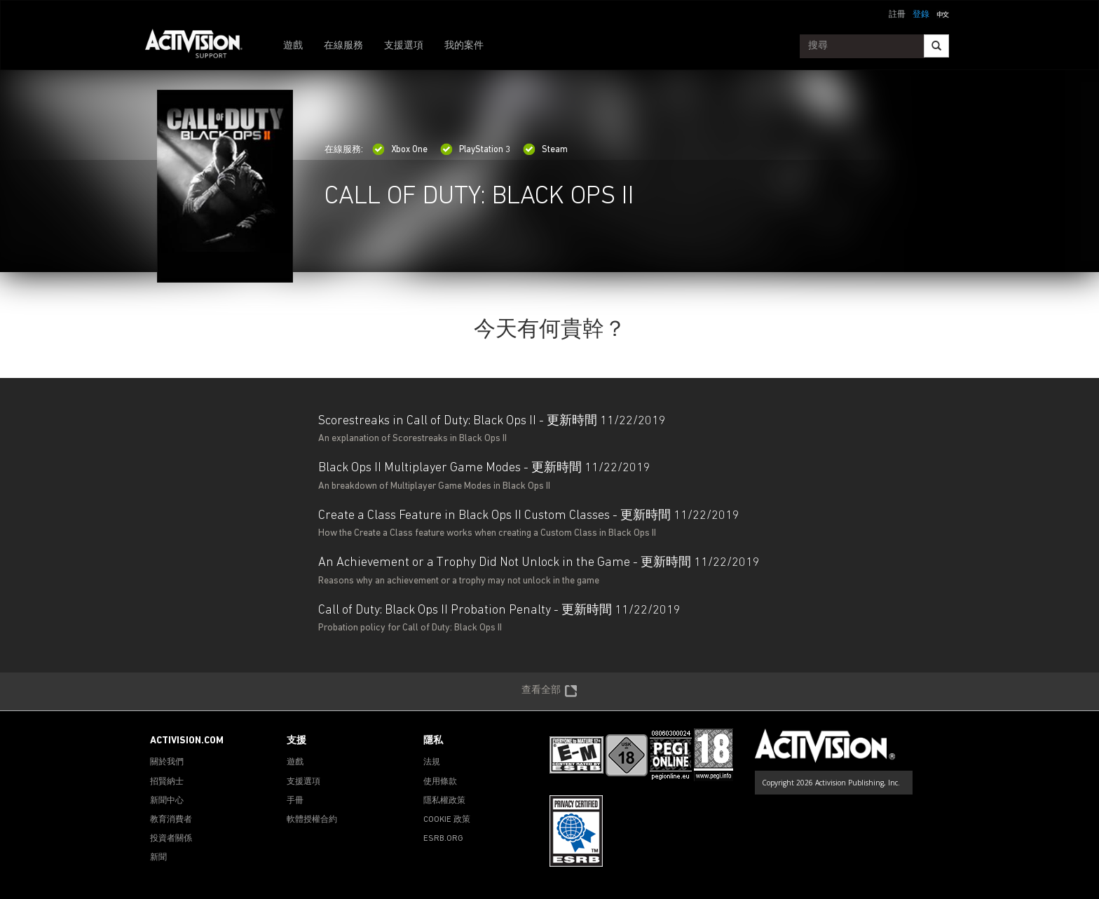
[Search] (936, 46)
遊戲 (293, 46)
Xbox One (400, 149)
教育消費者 (171, 820)
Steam (545, 149)
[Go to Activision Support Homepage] (200, 46)
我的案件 (464, 46)
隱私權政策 (444, 801)
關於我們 (167, 762)
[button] (942, 13)
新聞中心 (167, 801)
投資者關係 (171, 838)
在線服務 (343, 46)
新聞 (158, 857)
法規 (431, 762)
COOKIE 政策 (446, 820)
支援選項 (403, 46)
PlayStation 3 (475, 149)
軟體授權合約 (312, 820)
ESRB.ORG (443, 838)
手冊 (295, 801)
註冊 (897, 15)
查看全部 (549, 691)
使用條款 (440, 782)
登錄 (921, 15)
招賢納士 (167, 782)
